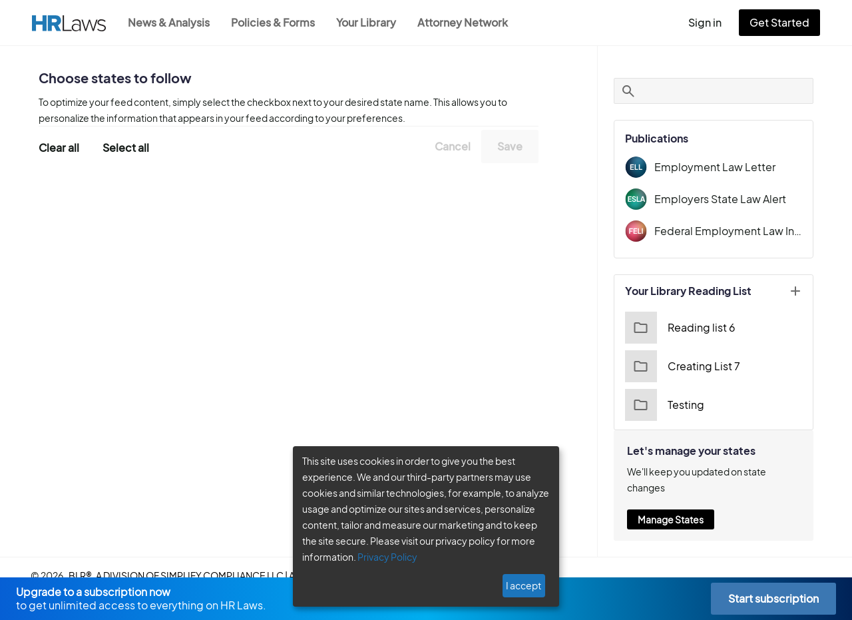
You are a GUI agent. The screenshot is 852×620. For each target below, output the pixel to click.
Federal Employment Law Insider (728, 230)
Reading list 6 (678, 328)
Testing (663, 405)
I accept (525, 585)
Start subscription (773, 598)
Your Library (372, 22)
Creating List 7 (680, 366)
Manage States (670, 503)
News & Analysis (170, 22)
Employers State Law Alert (716, 198)
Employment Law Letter (710, 166)
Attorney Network (469, 22)
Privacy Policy (382, 556)
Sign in (710, 22)
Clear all (59, 147)
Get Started (782, 22)
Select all (126, 147)
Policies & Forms (277, 22)
